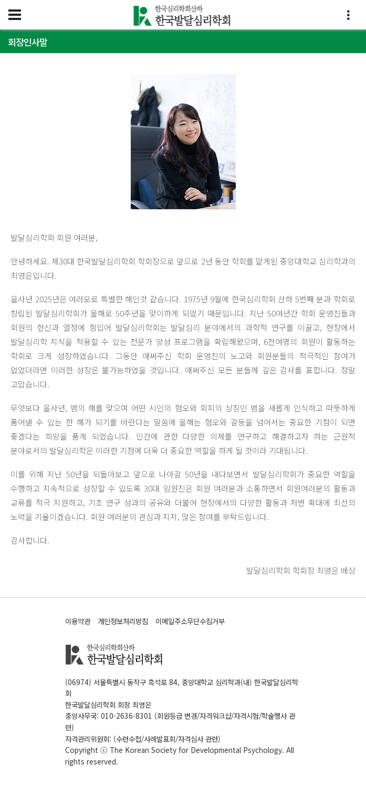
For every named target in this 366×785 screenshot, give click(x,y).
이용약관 (77, 621)
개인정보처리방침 (123, 621)
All (290, 750)
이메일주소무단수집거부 (190, 621)
